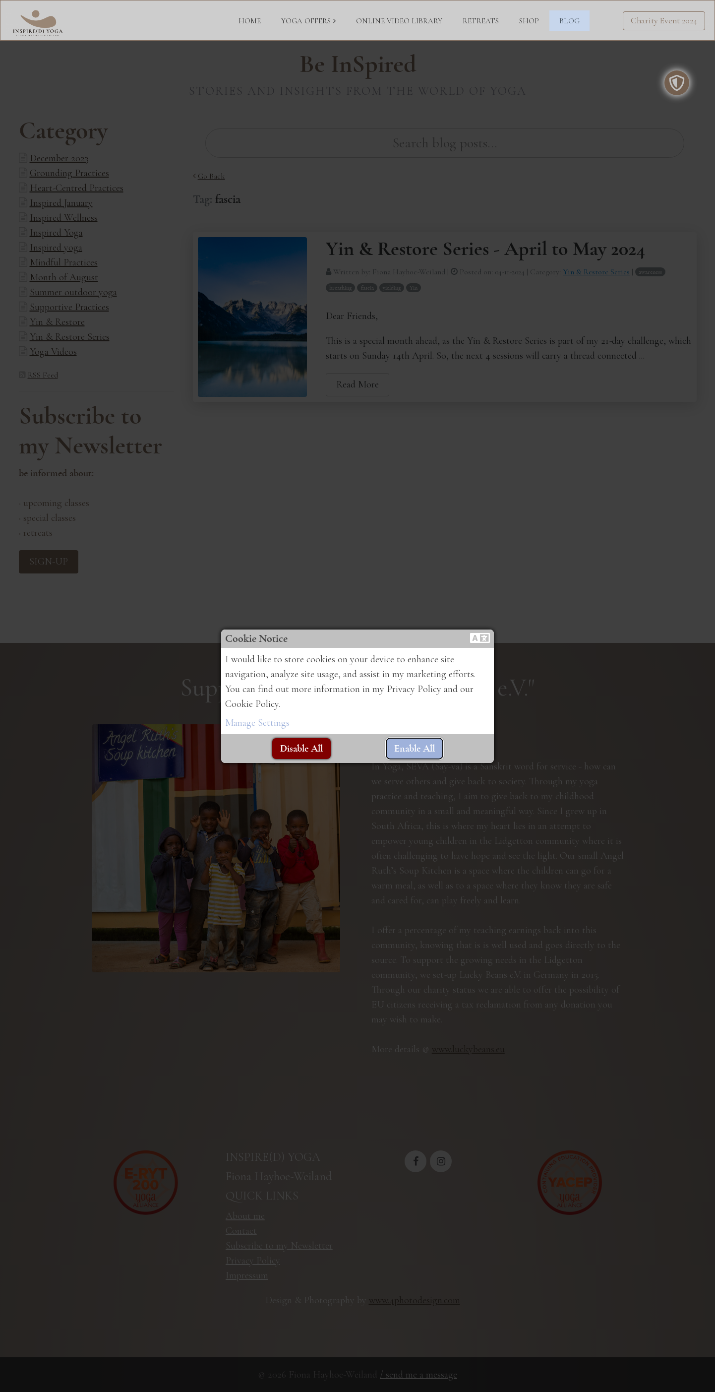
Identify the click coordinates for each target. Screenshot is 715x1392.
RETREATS (481, 20)
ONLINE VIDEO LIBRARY (399, 20)
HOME (249, 20)
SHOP (529, 20)
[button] (480, 639)
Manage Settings (257, 723)
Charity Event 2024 (664, 20)
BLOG (569, 20)
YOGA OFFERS (306, 20)
